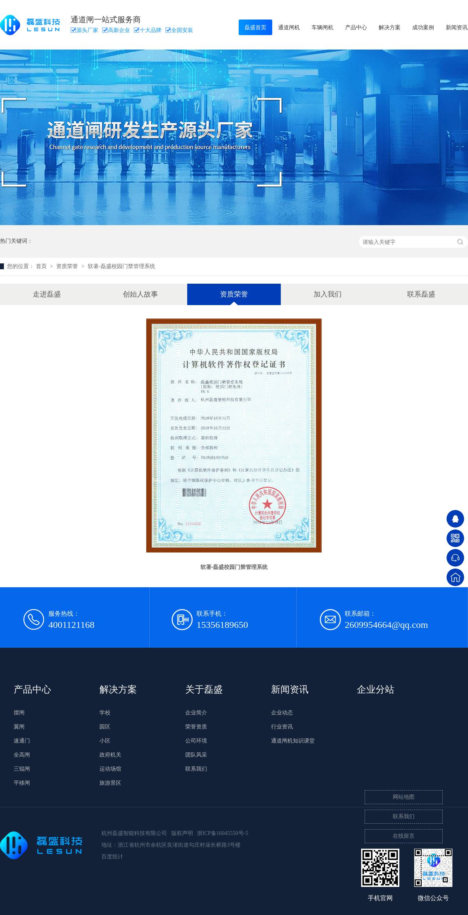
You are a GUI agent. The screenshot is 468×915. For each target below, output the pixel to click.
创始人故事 (140, 294)
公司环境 (196, 741)
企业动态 (282, 713)
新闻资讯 (289, 689)
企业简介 (196, 713)
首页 (42, 266)
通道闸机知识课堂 (293, 741)
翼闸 (19, 727)
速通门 (22, 741)
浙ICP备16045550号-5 (222, 833)
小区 (104, 741)
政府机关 (110, 755)
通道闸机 (289, 27)
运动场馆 (110, 769)
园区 (104, 727)
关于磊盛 (204, 689)
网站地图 (404, 797)
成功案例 (423, 27)
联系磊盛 (421, 294)
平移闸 (22, 783)
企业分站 (375, 689)
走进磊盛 (47, 294)
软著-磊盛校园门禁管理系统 (121, 266)
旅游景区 (110, 783)
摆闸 (19, 713)
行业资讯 (282, 727)
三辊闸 (22, 769)
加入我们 (328, 294)
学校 (104, 713)
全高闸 (22, 755)
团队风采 (196, 755)
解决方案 (390, 27)
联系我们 (196, 769)
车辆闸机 (322, 27)
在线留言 (404, 836)
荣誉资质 (196, 727)
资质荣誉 (68, 266)
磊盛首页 (255, 27)
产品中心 (356, 27)
